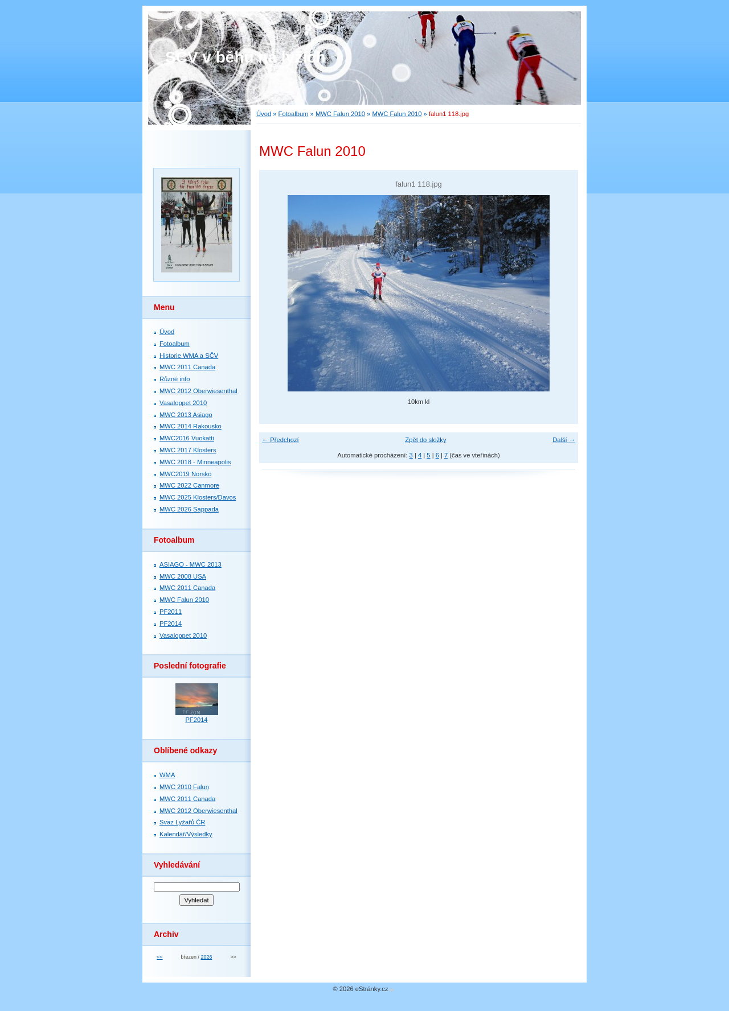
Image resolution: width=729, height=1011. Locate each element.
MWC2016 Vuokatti (186, 438)
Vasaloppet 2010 (183, 402)
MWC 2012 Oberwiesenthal (198, 390)
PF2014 (170, 623)
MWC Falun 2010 (340, 113)
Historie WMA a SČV (188, 355)
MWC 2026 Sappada (189, 509)
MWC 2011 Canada (187, 367)
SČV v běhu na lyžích (245, 57)
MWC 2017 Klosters (187, 450)
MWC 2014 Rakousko (190, 426)
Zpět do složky (425, 439)
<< (159, 957)
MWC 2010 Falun (184, 786)
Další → (563, 439)
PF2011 (170, 611)
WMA (167, 774)
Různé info (174, 378)
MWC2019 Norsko (185, 474)
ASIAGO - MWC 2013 (190, 564)
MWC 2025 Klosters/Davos (197, 497)
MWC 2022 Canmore (189, 485)
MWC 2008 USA (182, 576)
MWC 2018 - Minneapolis (195, 462)
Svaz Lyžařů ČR (182, 822)
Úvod (263, 113)
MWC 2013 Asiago (185, 414)
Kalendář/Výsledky (185, 834)
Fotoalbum (294, 113)
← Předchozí (280, 439)
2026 (206, 957)
